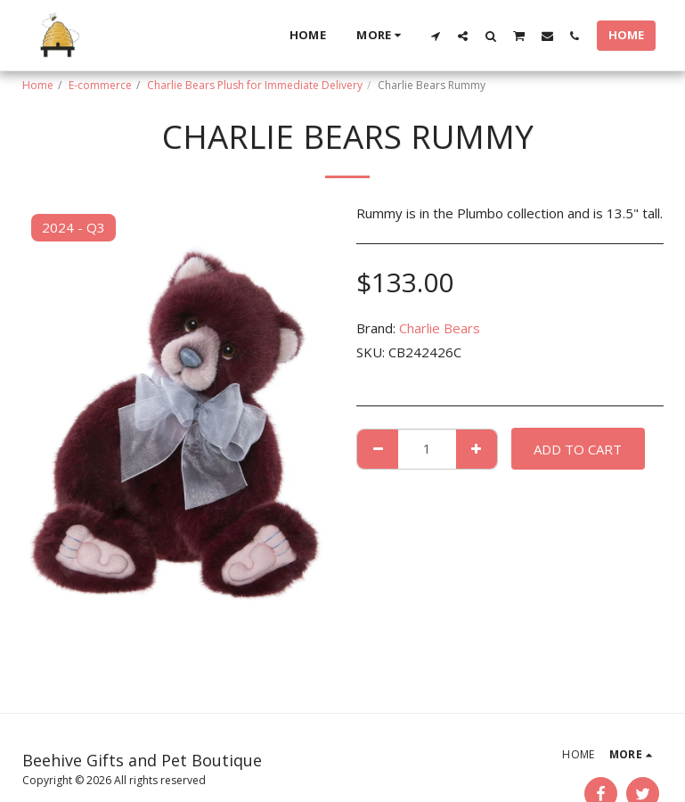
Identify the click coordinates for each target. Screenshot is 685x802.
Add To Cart (578, 449)
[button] (435, 35)
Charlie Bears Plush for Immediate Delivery (255, 85)
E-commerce (100, 85)
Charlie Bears (439, 328)
